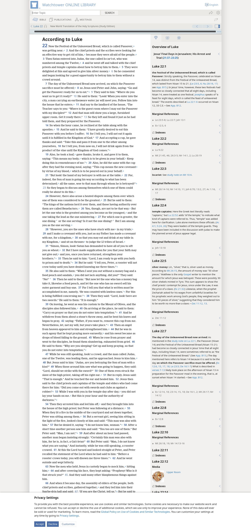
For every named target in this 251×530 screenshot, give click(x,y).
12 (87, 113)
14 (47, 125)
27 (104, 221)
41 (120, 316)
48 (52, 366)
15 (58, 129)
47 (47, 358)
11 (88, 104)
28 (47, 233)
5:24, (158, 226)
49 (60, 371)
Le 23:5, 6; (195, 83)
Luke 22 (36, 26)
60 (88, 445)
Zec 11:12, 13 (198, 303)
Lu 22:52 (172, 215)
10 (80, 96)
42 (63, 325)
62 (114, 462)
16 (87, 133)
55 (129, 412)
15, (159, 366)
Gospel (186, 274)
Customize (68, 524)
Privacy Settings (69, 515)
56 (84, 420)
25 (105, 204)
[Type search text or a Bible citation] (64, 12)
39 (47, 308)
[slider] (125, 31)
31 (47, 250)
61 (55, 454)
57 (52, 429)
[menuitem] (218, 12)
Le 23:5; (174, 366)
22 (126, 179)
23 (60, 192)
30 (76, 242)
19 (47, 154)
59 (81, 437)
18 (59, 146)
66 (47, 487)
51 (118, 379)
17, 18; (165, 366)
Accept (40, 524)
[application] (125, 31)
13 (98, 117)
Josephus (199, 94)
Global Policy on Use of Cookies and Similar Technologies (135, 512)
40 (81, 312)
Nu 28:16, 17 (208, 83)
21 (47, 179)
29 (44, 237)
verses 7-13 (157, 370)
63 (47, 470)
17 (97, 138)
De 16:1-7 (184, 366)
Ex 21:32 (178, 288)
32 (63, 254)
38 (88, 300)
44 (112, 333)
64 (52, 475)
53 (68, 396)
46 (133, 346)
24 (47, 200)
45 (90, 341)
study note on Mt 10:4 (178, 174)
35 (47, 275)
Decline (52, 524)
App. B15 (160, 87)
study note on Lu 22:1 (183, 340)
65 (69, 479)
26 (163, 226)
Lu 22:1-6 (191, 101)
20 (90, 163)
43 (111, 329)
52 (132, 383)
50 (109, 375)
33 (59, 262)
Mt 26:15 (171, 270)
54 (47, 408)
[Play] (31, 31)
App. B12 (175, 105)
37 (80, 291)
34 (76, 267)
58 (125, 429)
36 (54, 283)
